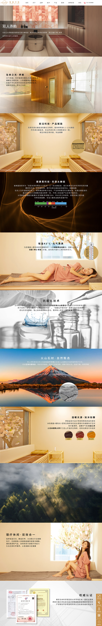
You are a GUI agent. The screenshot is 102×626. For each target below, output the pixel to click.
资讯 (79, 2)
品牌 (41, 2)
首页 (27, 2)
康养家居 (71, 2)
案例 (62, 2)
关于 (34, 2)
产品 (55, 2)
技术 (48, 2)
